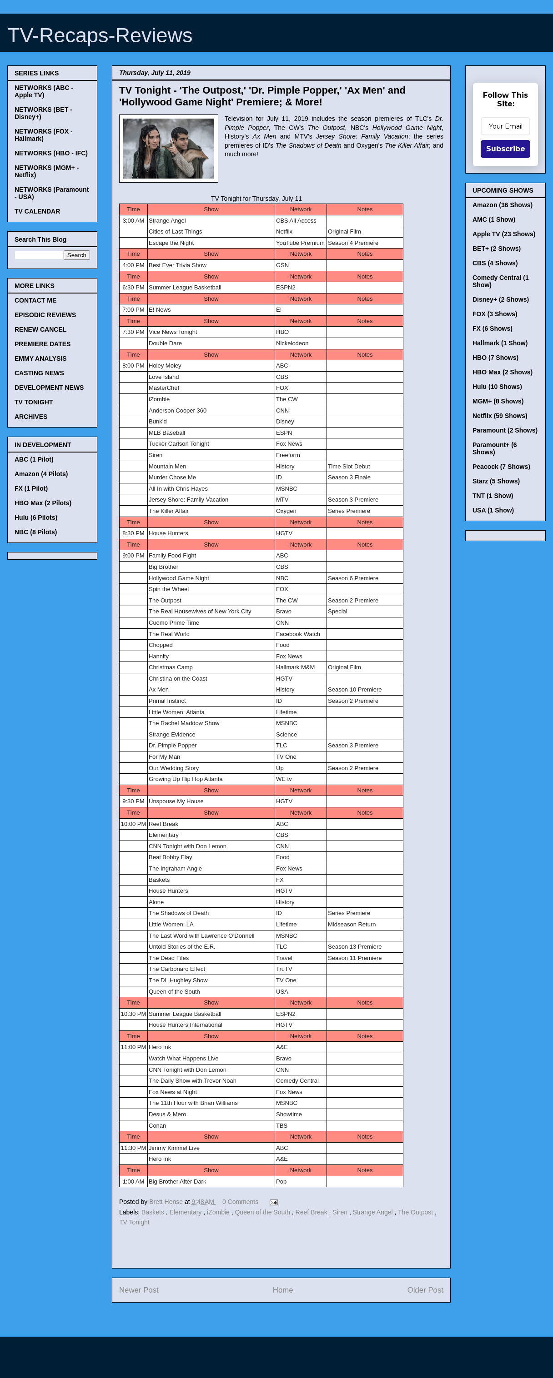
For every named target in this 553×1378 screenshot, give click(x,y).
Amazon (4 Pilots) (41, 474)
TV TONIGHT (34, 402)
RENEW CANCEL (40, 329)
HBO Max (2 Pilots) (43, 503)
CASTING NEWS (39, 373)
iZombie (219, 1212)
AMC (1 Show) (494, 219)
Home (283, 1290)
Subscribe (505, 148)
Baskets (153, 1212)
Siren (340, 1212)
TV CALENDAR (37, 211)
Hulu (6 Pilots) (36, 517)
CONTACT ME (35, 300)
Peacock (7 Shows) (501, 466)
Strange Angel (374, 1212)
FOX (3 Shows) (495, 314)
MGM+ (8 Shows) (498, 401)
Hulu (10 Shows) (497, 386)
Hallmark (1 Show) (500, 343)
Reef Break (312, 1212)
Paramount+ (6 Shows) (495, 448)
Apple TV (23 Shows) (504, 234)
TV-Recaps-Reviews (100, 35)
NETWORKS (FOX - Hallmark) (44, 135)
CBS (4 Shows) (495, 263)
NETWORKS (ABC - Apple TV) (44, 91)
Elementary (187, 1212)
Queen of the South (263, 1212)
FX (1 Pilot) (31, 488)
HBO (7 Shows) (495, 357)
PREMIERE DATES (42, 344)
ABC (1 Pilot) (34, 459)
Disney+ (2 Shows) (501, 299)
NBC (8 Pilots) (36, 532)
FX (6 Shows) (493, 328)
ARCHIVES (31, 416)
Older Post (425, 1290)
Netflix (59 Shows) (500, 415)
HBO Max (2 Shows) (503, 372)
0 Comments (240, 1201)
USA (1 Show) (493, 510)
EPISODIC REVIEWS (45, 314)
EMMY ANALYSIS (41, 358)
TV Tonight (134, 1222)
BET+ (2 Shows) (497, 248)
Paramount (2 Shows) (505, 430)
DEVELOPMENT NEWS (49, 387)
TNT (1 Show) (493, 495)
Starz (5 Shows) (496, 481)
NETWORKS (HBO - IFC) (51, 153)
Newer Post (139, 1290)
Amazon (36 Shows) (503, 205)
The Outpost (416, 1212)
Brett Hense (167, 1201)
